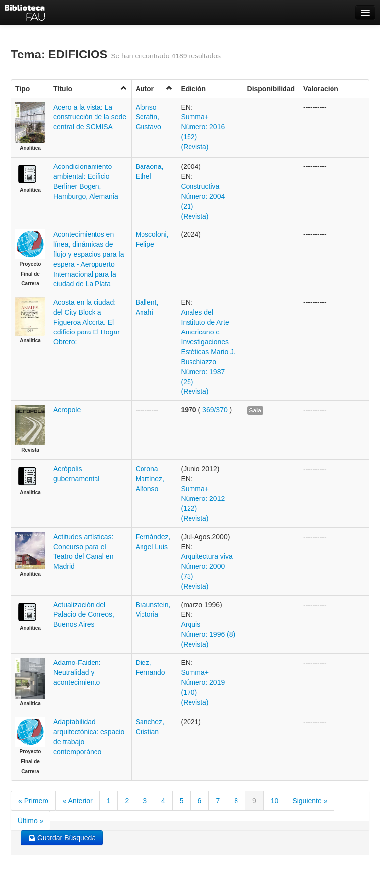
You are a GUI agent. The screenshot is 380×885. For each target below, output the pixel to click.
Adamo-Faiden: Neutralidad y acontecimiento (77, 672)
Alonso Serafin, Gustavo (148, 117)
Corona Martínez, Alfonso (150, 479)
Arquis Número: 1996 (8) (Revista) (208, 634)
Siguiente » (309, 801)
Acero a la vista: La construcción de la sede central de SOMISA (89, 117)
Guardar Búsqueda (61, 838)
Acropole (67, 410)
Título (90, 88)
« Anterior (78, 801)
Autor (154, 88)
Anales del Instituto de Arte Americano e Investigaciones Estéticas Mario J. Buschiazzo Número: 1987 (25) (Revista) (208, 351)
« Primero (33, 801)
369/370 (215, 410)
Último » (30, 821)
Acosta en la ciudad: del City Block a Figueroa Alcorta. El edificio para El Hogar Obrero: (86, 322)
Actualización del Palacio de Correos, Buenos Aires (83, 614)
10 (275, 801)
